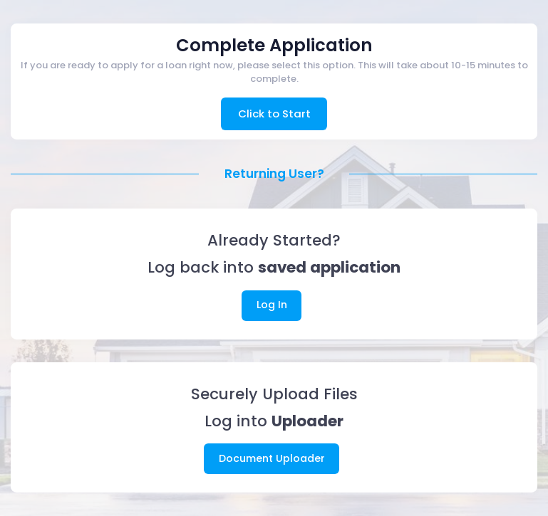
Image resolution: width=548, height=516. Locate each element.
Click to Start (274, 113)
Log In (272, 305)
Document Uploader (272, 458)
